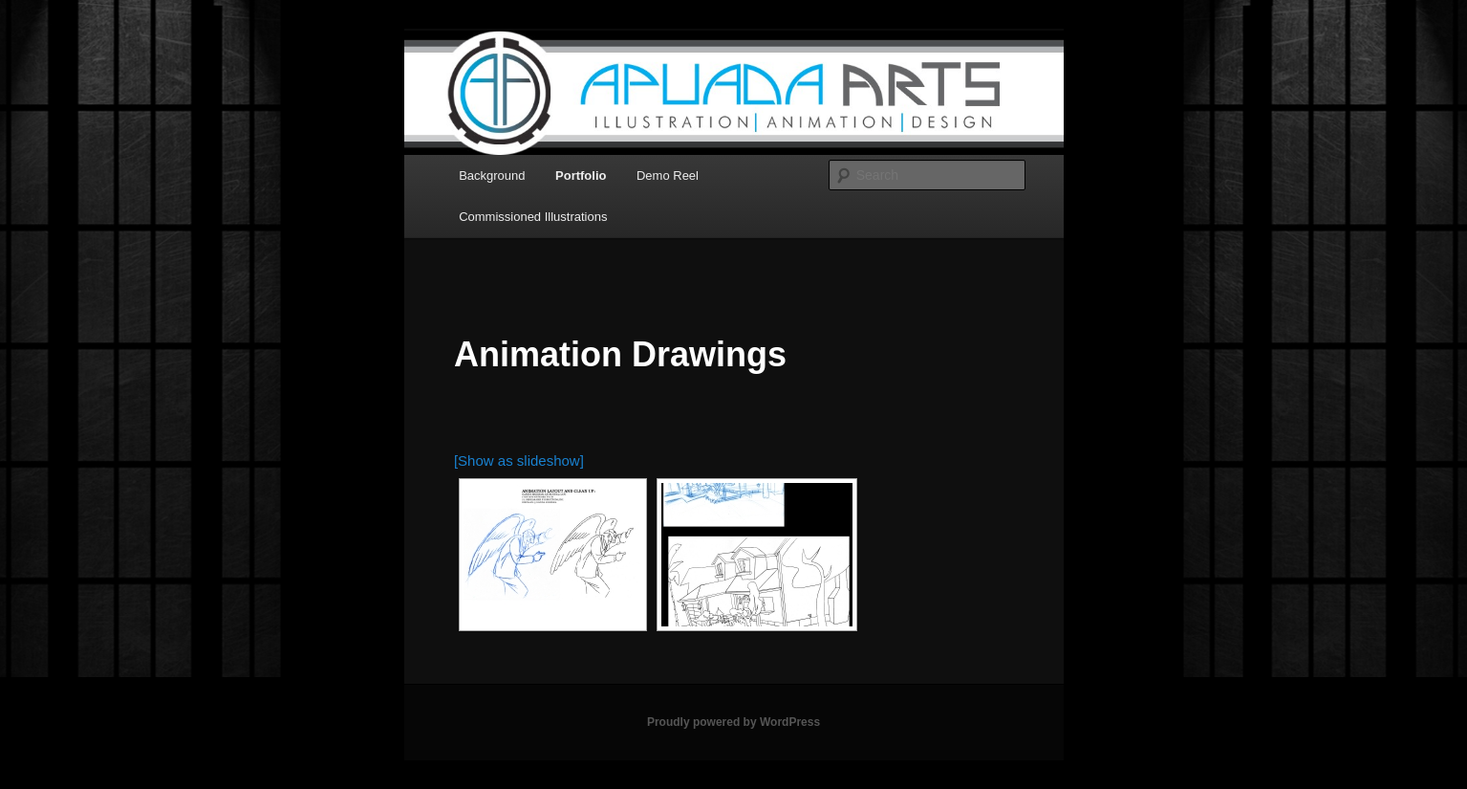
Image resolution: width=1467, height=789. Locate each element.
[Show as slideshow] (519, 460)
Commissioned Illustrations (533, 216)
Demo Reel (667, 175)
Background (492, 175)
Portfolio (580, 175)
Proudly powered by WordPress (733, 722)
